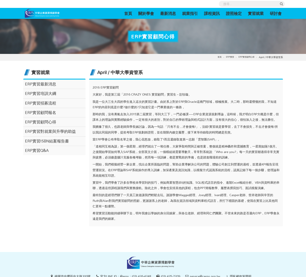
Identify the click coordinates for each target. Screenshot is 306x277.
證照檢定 (234, 13)
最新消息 (168, 13)
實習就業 (256, 13)
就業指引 (190, 13)
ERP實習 (230, 57)
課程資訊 (212, 13)
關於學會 (146, 13)
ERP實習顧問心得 (246, 57)
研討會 (276, 13)
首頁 (129, 13)
